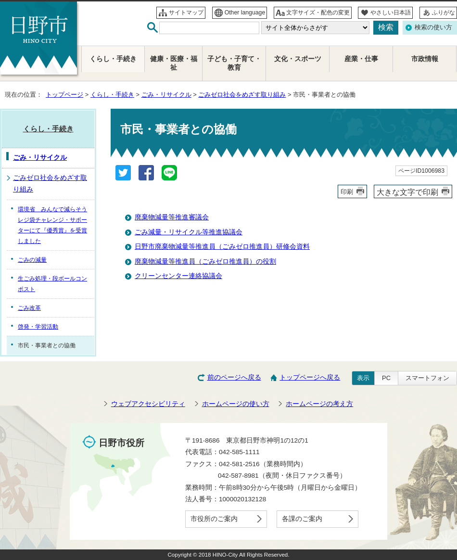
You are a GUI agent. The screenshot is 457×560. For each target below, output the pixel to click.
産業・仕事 (361, 59)
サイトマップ (186, 12)
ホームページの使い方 (235, 403)
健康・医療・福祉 (173, 63)
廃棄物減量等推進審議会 (172, 217)
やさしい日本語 (390, 12)
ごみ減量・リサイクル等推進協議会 (188, 232)
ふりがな (443, 12)
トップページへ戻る (309, 377)
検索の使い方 (433, 27)
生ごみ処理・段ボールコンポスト (52, 284)
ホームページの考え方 (319, 403)
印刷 (347, 191)
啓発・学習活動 (38, 326)
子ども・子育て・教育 (234, 63)
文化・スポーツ (297, 59)
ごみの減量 (32, 259)
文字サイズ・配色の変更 (318, 12)
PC (386, 378)
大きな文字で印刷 (407, 192)
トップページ (64, 94)
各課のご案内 (302, 518)
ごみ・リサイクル (166, 94)
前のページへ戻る (234, 377)
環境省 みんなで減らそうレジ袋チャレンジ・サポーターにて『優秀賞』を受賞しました (52, 225)
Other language (245, 12)
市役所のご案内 (214, 518)
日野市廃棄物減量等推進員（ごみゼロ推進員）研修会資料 (222, 246)
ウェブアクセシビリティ (148, 403)
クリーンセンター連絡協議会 (178, 276)
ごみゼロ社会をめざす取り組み (242, 94)
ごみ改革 (29, 308)
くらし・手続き (112, 94)
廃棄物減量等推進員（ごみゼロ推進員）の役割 (205, 261)
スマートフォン (427, 378)
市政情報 (424, 59)
